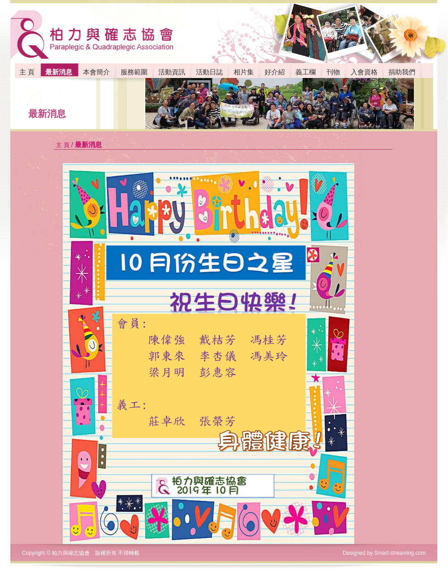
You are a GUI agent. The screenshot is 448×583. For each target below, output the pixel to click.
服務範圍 (134, 72)
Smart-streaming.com (400, 553)
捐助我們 (401, 72)
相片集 (244, 72)
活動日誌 (209, 72)
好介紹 (275, 72)
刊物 (333, 72)
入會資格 (364, 72)
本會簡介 (96, 72)
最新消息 (47, 113)
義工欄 (306, 72)
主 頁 (27, 72)
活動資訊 (171, 72)
